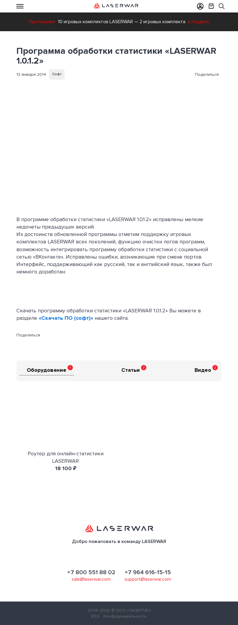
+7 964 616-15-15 (148, 572)
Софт (57, 74)
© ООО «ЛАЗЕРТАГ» (131, 610)
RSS (95, 616)
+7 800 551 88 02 (91, 572)
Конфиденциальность (125, 616)
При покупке (42, 22)
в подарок (198, 22)
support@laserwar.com (147, 579)
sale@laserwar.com (91, 579)
